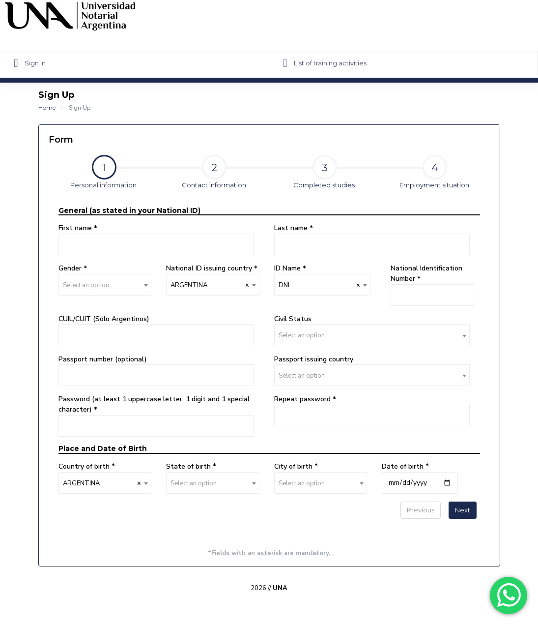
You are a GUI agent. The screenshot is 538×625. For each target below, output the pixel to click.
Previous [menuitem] (420, 510)
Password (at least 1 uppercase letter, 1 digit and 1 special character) (154, 404)
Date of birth (403, 466)
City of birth (294, 466)
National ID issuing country (210, 268)
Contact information (214, 172)
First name (76, 228)
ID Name (288, 268)
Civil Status (292, 319)
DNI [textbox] (319, 285)
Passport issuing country (313, 359)
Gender (71, 268)
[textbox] (105, 285)
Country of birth (85, 466)
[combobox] (105, 285)
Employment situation (434, 172)
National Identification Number (426, 273)
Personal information (94, 172)
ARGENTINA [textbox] (209, 285)
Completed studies (324, 172)
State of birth (189, 466)
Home (47, 107)
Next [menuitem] (462, 510)
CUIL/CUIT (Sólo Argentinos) (103, 319)
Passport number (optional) (102, 359)
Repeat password (303, 399)
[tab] (104, 176)
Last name (292, 228)
